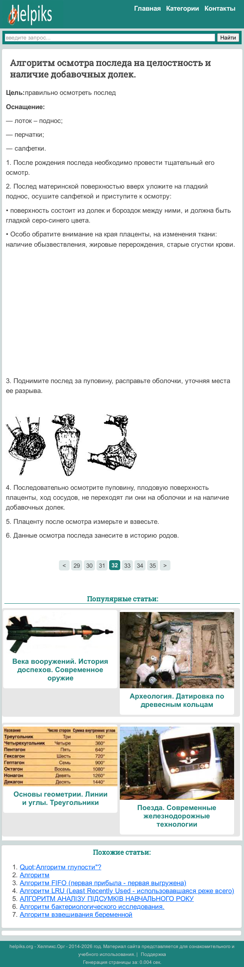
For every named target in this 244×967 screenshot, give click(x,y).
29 (77, 565)
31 (102, 565)
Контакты (220, 8)
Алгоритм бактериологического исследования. (92, 906)
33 (127, 565)
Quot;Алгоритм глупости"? (60, 867)
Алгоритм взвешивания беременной (76, 914)
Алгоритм (34, 875)
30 (89, 565)
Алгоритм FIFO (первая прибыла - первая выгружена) (103, 883)
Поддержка (153, 954)
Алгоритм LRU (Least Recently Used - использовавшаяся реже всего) (127, 891)
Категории (182, 8)
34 (140, 565)
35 (152, 565)
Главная (147, 8)
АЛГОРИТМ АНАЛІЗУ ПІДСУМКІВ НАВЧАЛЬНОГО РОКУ (107, 899)
